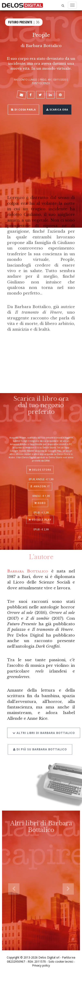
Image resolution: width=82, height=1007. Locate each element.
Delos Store (40, 466)
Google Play (40, 516)
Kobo (40, 499)
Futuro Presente (20, 21)
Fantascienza (41, 83)
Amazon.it (40, 483)
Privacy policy (41, 965)
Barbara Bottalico (44, 45)
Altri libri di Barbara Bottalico (43, 728)
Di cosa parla (23, 109)
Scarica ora (57, 109)
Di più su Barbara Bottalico (40, 745)
